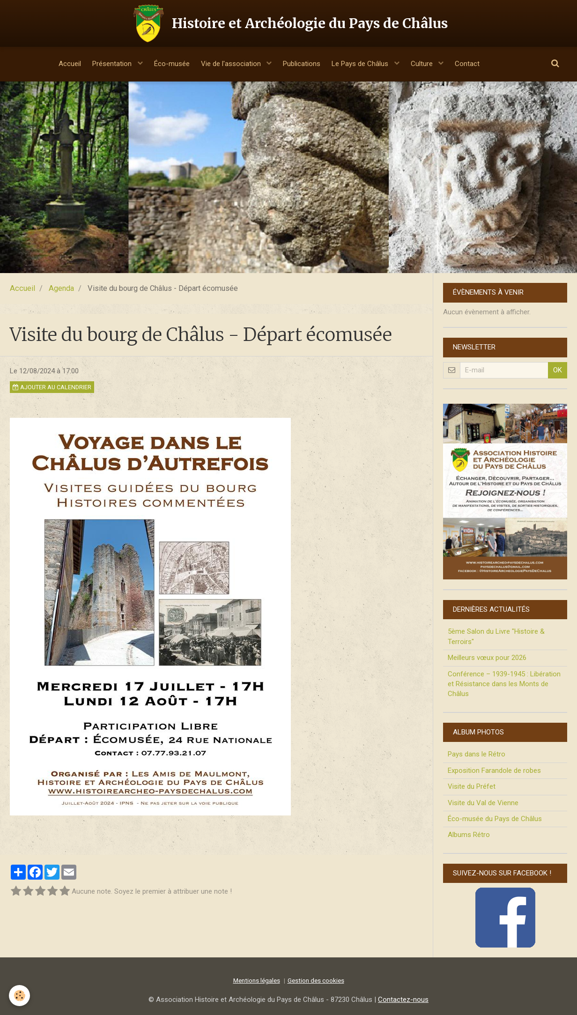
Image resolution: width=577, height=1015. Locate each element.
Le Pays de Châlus (365, 63)
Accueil (60, 63)
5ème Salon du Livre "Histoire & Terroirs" (496, 636)
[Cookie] (19, 995)
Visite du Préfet (472, 786)
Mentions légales (256, 980)
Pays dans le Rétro (476, 754)
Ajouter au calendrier (52, 387)
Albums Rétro (469, 834)
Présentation (105, 63)
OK (557, 370)
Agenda (61, 288)
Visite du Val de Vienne (483, 803)
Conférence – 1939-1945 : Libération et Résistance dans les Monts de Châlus (504, 684)
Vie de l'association (230, 63)
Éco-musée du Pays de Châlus (495, 819)
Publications (303, 63)
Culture (430, 63)
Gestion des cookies (316, 980)
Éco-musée (167, 63)
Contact (477, 63)
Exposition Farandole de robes (494, 770)
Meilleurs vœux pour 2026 (487, 657)
